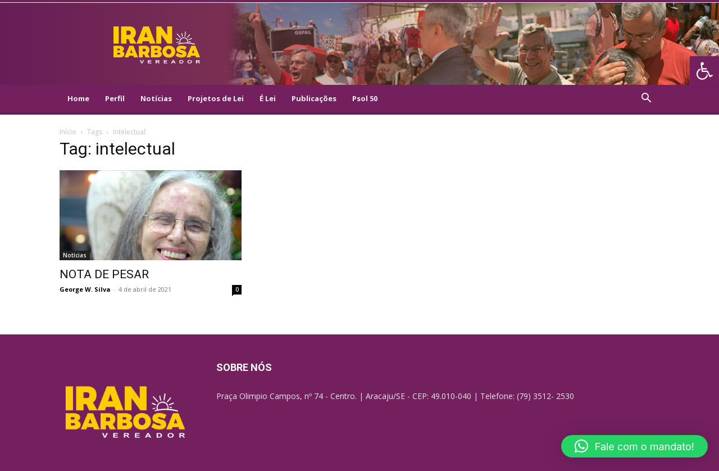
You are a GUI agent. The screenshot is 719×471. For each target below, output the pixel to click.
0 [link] (237, 289)
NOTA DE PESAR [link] (104, 274)
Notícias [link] (156, 98)
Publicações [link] (314, 98)
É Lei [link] (268, 98)
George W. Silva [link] (85, 289)
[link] (704, 70)
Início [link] (68, 132)
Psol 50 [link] (364, 98)
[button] (634, 446)
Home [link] (78, 98)
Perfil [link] (115, 98)
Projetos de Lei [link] (216, 98)
